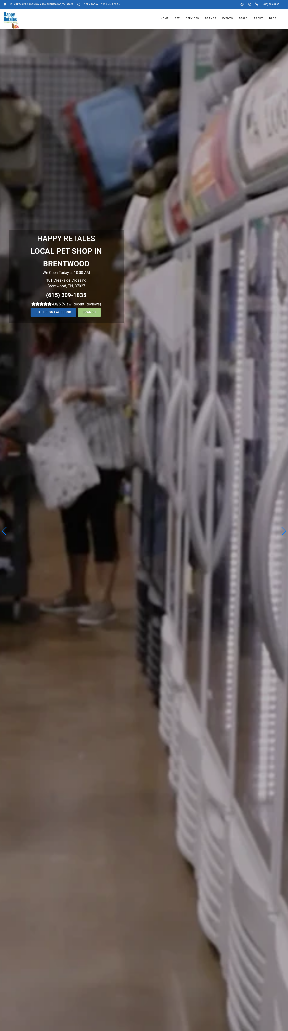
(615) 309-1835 (66, 295)
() (81, 304)
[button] (283, 531)
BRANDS (89, 312)
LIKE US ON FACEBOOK (53, 312)
